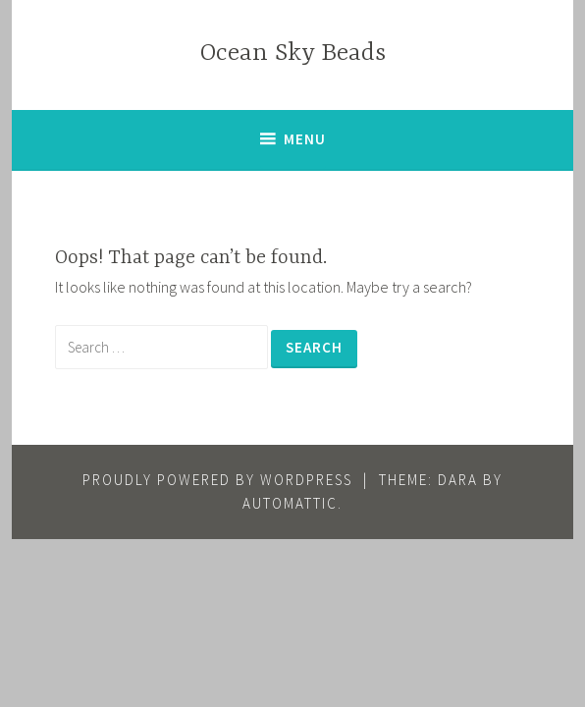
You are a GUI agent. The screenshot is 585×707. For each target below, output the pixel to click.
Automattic (290, 503)
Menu (305, 139)
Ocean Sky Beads (293, 53)
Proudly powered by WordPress (217, 479)
